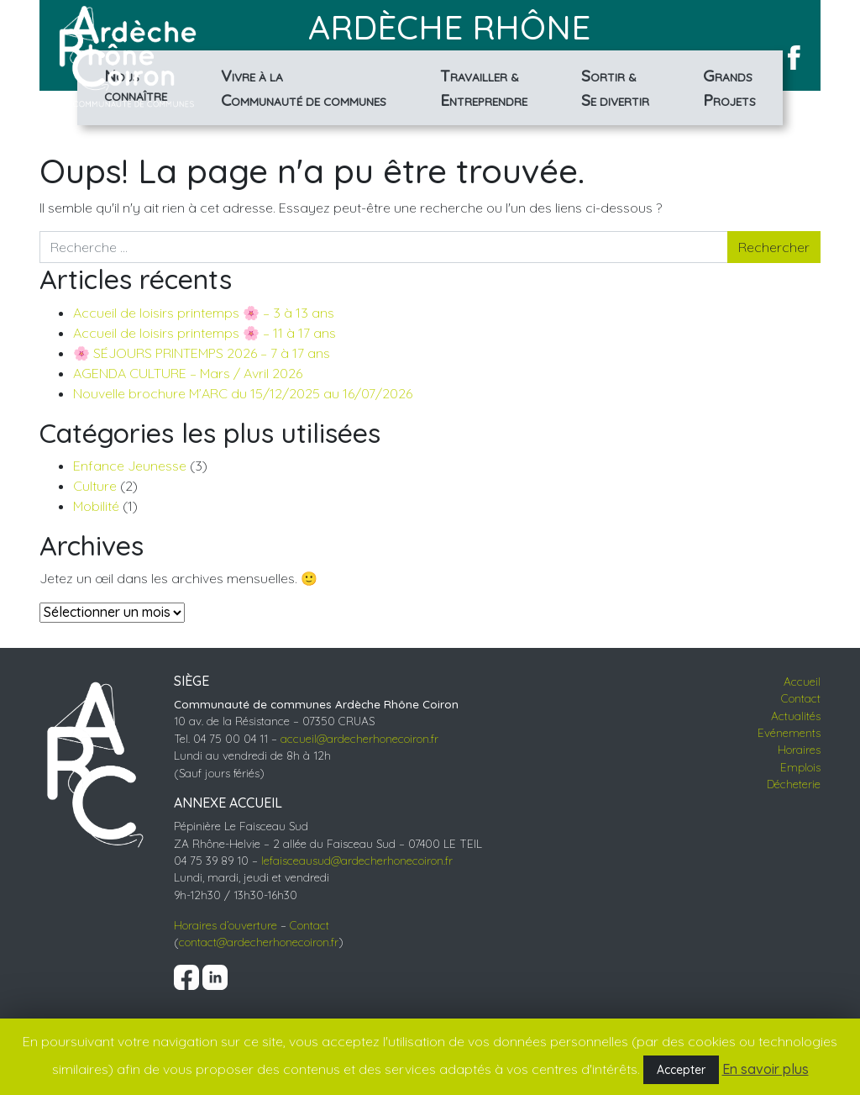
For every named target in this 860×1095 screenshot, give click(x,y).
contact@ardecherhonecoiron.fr (258, 941)
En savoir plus (765, 1069)
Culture (95, 485)
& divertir (615, 88)
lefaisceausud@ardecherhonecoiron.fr (357, 860)
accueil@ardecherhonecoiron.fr (359, 738)
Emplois (800, 767)
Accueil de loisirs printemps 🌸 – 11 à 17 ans (204, 332)
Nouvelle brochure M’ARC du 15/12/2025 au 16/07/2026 (242, 393)
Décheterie (794, 784)
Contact (309, 925)
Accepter (681, 1069)
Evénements (789, 732)
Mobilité (96, 505)
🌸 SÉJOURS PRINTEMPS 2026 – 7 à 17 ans (201, 353)
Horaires (799, 749)
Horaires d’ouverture (225, 925)
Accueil (802, 681)
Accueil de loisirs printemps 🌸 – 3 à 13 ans (203, 312)
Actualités (796, 715)
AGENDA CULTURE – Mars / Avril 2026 (187, 373)
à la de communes (303, 88)
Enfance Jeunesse (129, 465)
